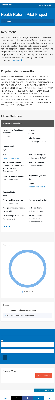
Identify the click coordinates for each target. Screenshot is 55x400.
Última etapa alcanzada (13, 216)
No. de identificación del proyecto (13, 131)
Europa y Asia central (36, 187)
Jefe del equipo (34, 138)
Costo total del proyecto (14, 175)
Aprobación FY (9, 191)
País (5, 154)
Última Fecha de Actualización (35, 217)
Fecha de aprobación (12, 162)
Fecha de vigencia (36, 162)
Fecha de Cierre (35, 208)
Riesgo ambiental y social (14, 208)
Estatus (31, 130)
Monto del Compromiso (13, 200)
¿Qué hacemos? (6, 5)
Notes (5, 226)
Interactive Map (43, 376)
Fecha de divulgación (37, 154)
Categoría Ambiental (37, 200)
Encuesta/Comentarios (44, 390)
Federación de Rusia (11, 158)
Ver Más (17, 60)
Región (31, 183)
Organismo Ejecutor (37, 175)
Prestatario (8, 146)
